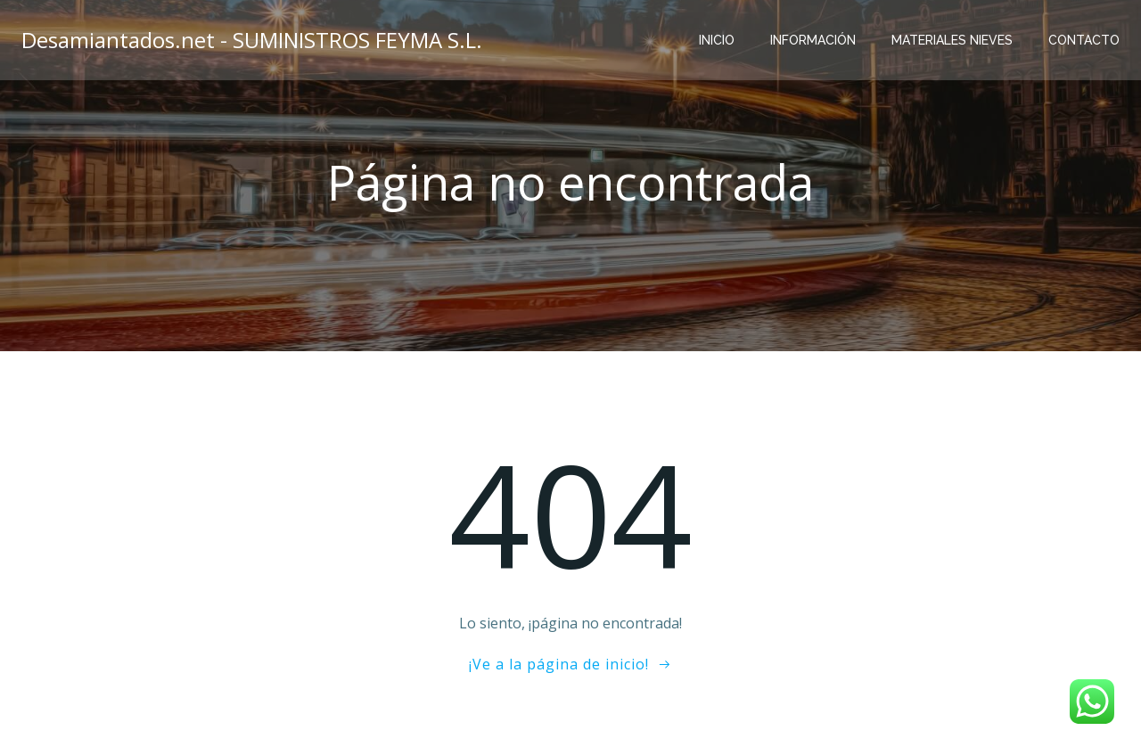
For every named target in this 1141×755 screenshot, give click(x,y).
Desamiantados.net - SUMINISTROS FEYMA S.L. (251, 39)
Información (813, 40)
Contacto (1084, 40)
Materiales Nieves (952, 40)
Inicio (717, 40)
